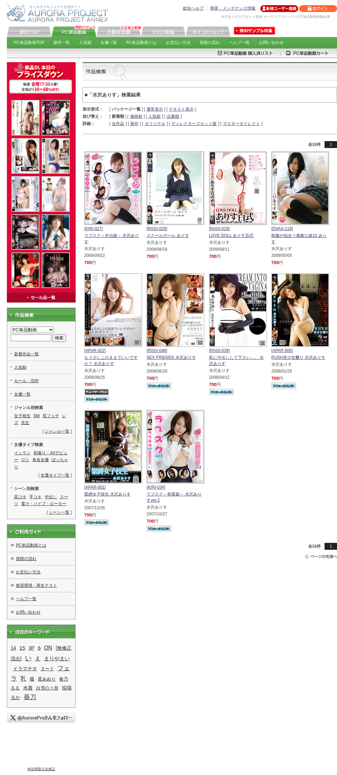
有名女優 (40, 459)
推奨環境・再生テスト (36, 585)
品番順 (173, 116)
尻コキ (20, 496)
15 (22, 648)
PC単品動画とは (141, 42)
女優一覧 (108, 42)
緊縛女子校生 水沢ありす (107, 494)
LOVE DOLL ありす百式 (231, 235)
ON (48, 648)
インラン (22, 453)
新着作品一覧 (26, 354)
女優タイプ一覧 (55, 475)
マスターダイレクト (241, 123)
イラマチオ (25, 668)
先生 (25, 422)
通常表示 (154, 109)
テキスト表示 (181, 109)
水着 (28, 688)
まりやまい (57, 658)
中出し (51, 496)
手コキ (35, 496)
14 (13, 648)
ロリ (25, 459)
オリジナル (155, 123)
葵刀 (30, 697)
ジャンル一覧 (57, 431)
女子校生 (22, 415)
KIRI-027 (93, 228)
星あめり (47, 679)
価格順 (136, 116)
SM (36, 415)
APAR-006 (282, 350)
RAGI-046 (157, 350)
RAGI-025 (157, 228)
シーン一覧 (59, 512)
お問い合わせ (271, 42)
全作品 (118, 123)
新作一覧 (61, 42)
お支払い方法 (178, 42)
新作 (134, 123)
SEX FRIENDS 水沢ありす (171, 357)
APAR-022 (95, 350)
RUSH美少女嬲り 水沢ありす (298, 357)
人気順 (85, 42)
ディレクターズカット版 (194, 123)
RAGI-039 (219, 350)
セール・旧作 (26, 380)
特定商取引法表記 (41, 769)
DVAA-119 (282, 228)
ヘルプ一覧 (239, 42)
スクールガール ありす (167, 235)
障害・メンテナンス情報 (233, 8)
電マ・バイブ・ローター (43, 503)
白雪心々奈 (47, 688)
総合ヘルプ (193, 8)
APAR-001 (95, 487)
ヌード (47, 668)
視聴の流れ (209, 42)
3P (31, 648)
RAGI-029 (219, 228)
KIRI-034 (156, 487)
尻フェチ (51, 415)
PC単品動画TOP (29, 42)
